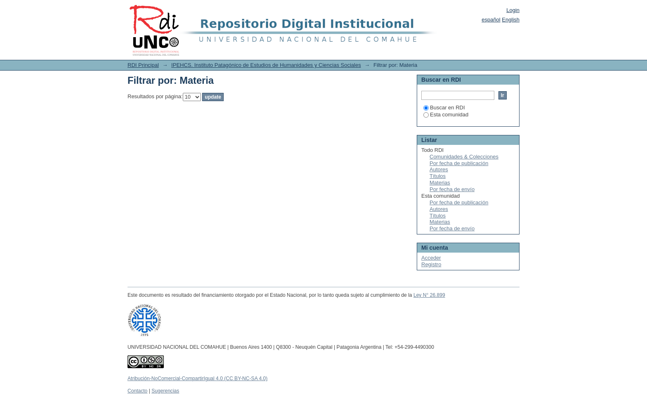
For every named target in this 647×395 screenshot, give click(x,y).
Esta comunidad (445, 114)
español (491, 20)
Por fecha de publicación (459, 163)
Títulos (438, 176)
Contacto (137, 391)
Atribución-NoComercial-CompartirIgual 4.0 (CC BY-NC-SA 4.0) (197, 378)
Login (512, 10)
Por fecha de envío (452, 189)
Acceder (431, 258)
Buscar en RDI (444, 107)
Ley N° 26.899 (429, 295)
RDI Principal (143, 65)
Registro (431, 264)
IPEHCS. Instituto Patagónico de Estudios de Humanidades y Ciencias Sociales (266, 65)
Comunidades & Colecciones (464, 157)
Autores (439, 169)
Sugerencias (165, 391)
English (510, 20)
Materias (440, 183)
